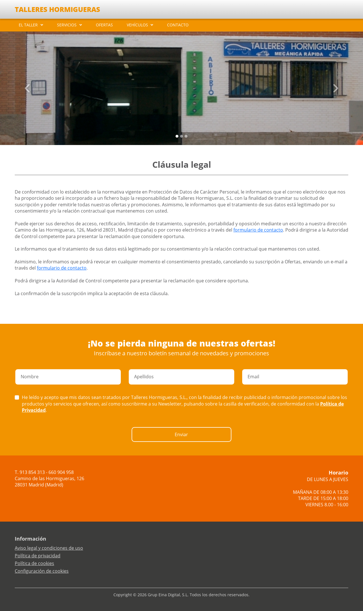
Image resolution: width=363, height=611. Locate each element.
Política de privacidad (37, 556)
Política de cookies (34, 563)
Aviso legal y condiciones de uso (49, 548)
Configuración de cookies (42, 571)
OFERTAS (104, 25)
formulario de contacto (258, 230)
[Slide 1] (181, 136)
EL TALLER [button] (28, 25)
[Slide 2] (186, 136)
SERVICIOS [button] (67, 25)
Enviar (181, 434)
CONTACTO (178, 25)
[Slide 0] (177, 136)
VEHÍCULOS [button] (137, 25)
